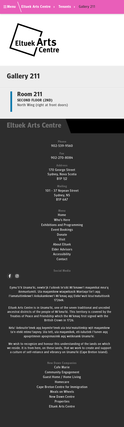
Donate (62, 235)
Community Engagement (62, 372)
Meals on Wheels (62, 392)
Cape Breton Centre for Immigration (62, 387)
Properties (62, 401)
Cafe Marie (62, 367)
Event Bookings (62, 230)
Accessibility (62, 254)
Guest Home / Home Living (62, 377)
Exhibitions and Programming (62, 225)
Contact (62, 259)
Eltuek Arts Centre (36, 7)
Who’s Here (62, 220)
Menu (9, 7)
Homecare (62, 382)
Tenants (65, 7)
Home (62, 215)
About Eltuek (62, 244)
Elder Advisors (62, 249)
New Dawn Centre (62, 397)
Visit (62, 239)
